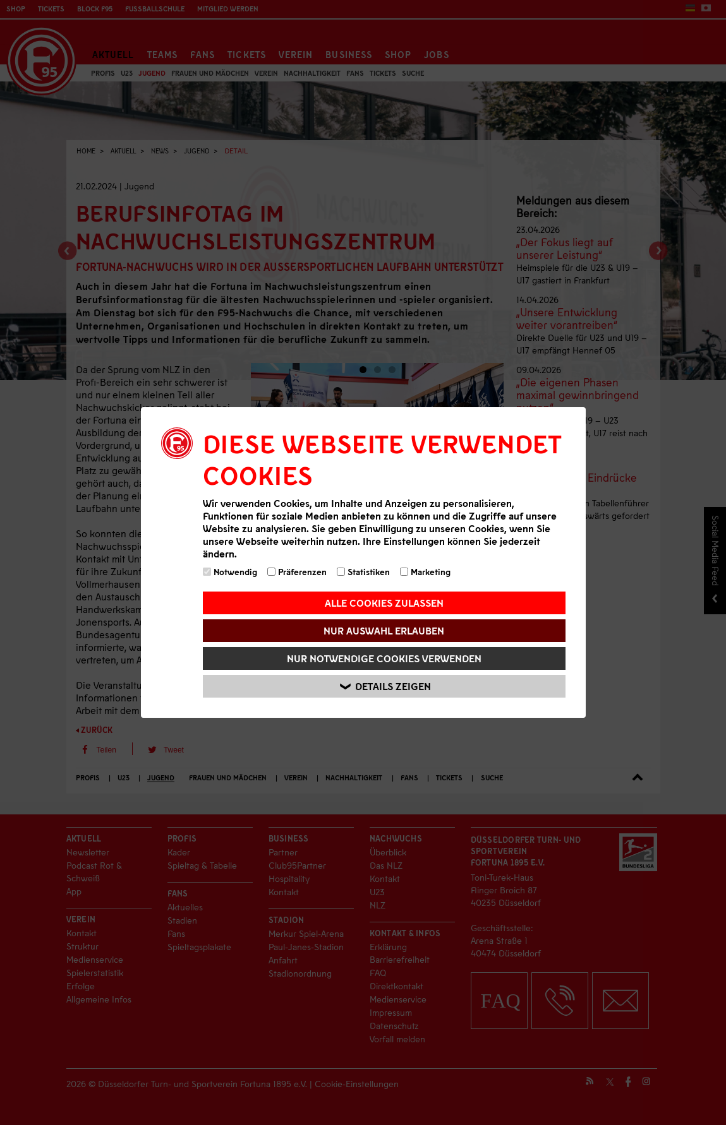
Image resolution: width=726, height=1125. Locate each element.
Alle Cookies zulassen (384, 603)
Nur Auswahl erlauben (384, 630)
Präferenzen (297, 571)
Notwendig (230, 571)
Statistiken (363, 571)
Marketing (425, 571)
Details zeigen (386, 686)
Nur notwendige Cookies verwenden (384, 658)
